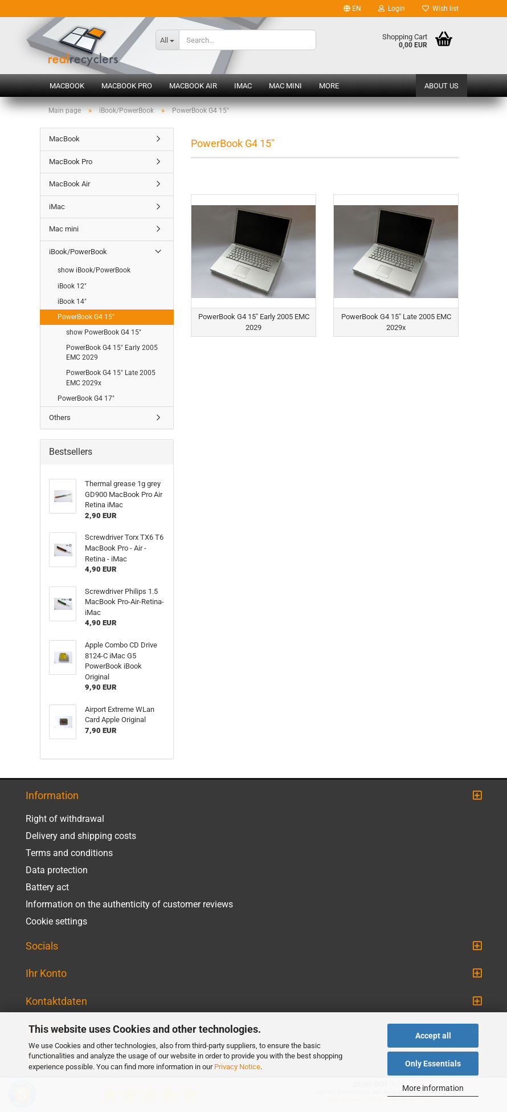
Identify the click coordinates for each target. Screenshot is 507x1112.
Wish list (440, 9)
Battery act (47, 887)
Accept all (433, 1035)
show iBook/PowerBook (94, 270)
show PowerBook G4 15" (103, 332)
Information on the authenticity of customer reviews (129, 904)
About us (441, 86)
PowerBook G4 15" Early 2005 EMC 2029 (112, 352)
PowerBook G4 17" (86, 398)
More (329, 86)
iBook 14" (72, 302)
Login (391, 9)
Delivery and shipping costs (81, 835)
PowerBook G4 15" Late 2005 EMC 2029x (111, 377)
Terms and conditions (69, 853)
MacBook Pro (126, 86)
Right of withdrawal (65, 818)
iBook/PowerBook (78, 251)
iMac (243, 86)
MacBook (67, 86)
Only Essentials (433, 1063)
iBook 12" (72, 286)
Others (60, 417)
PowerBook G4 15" (86, 317)
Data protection (57, 870)
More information (433, 1088)
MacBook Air (193, 86)
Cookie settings (56, 921)
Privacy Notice (237, 1066)
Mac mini (285, 86)
